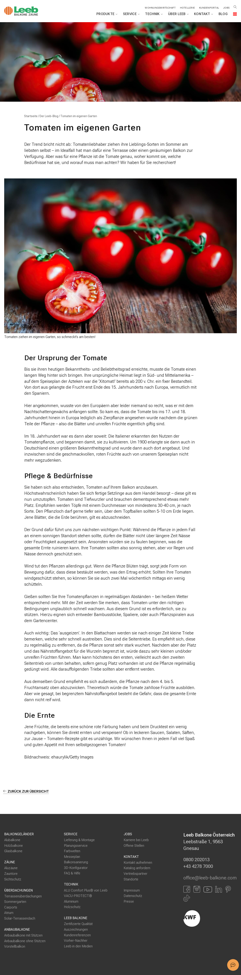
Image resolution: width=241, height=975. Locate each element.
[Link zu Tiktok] (186, 898)
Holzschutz (72, 907)
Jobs (226, 7)
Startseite (31, 116)
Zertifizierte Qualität (78, 924)
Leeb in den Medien (78, 946)
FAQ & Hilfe (72, 873)
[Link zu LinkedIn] (218, 889)
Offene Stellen (134, 846)
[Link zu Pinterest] (228, 889)
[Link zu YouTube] (207, 889)
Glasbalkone (13, 851)
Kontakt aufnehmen (138, 863)
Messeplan (72, 857)
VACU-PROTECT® (78, 896)
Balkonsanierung (76, 862)
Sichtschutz (12, 879)
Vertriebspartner (135, 874)
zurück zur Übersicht (26, 791)
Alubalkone (12, 840)
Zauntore (11, 874)
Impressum (132, 890)
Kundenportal (209, 7)
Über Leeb (178, 14)
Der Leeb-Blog (49, 116)
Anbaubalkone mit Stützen (23, 936)
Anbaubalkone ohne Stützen (24, 941)
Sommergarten (15, 902)
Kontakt (203, 14)
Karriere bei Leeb (136, 840)
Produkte (107, 14)
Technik (154, 14)
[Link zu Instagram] (196, 889)
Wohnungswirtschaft (159, 7)
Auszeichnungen (76, 930)
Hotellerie (186, 7)
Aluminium (71, 901)
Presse (129, 901)
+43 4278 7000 (198, 866)
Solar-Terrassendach (19, 918)
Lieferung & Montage (79, 840)
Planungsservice (76, 846)
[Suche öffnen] (235, 7)
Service (131, 14)
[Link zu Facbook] (186, 889)
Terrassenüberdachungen (23, 896)
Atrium (8, 913)
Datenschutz (133, 896)
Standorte (131, 879)
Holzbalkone (13, 846)
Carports (10, 907)
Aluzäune (11, 868)
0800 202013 (196, 860)
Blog (223, 14)
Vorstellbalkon (14, 947)
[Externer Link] (210, 918)
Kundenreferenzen (77, 935)
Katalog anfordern (137, 868)
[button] (233, 965)
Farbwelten (72, 851)
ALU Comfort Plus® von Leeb (86, 890)
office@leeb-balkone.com (210, 878)
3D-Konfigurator (76, 868)
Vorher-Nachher (75, 941)
